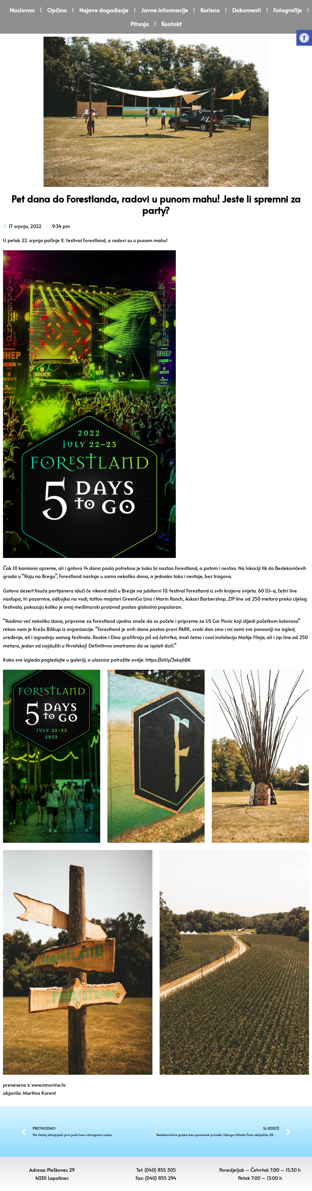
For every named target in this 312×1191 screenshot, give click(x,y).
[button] (304, 38)
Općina (57, 10)
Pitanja (139, 24)
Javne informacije (164, 10)
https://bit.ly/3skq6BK (168, 659)
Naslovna (22, 10)
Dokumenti (246, 10)
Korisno (210, 10)
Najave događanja (103, 10)
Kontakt (171, 24)
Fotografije (287, 10)
